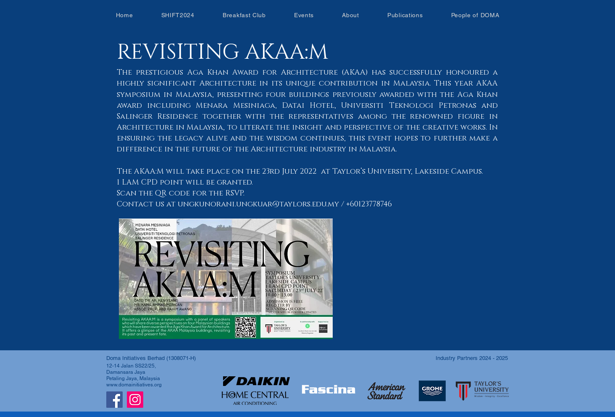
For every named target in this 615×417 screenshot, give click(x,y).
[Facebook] (114, 399)
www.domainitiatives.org (134, 385)
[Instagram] (135, 399)
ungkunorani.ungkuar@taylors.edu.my (258, 204)
